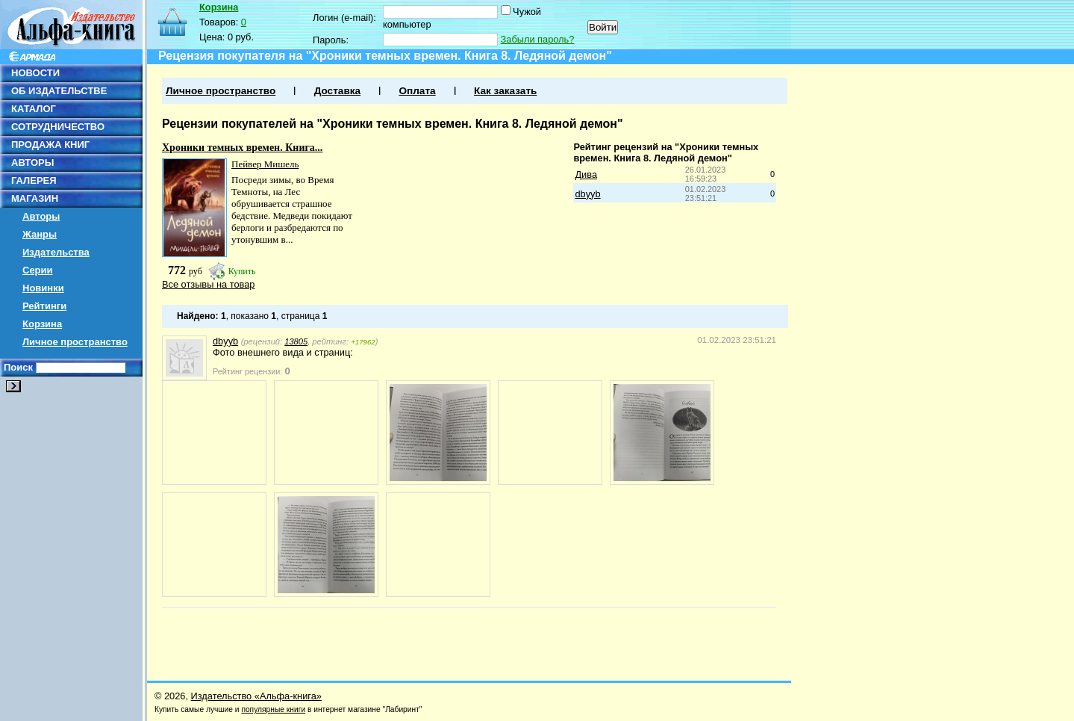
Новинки (43, 288)
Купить (242, 271)
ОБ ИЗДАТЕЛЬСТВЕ (59, 90)
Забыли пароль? (538, 39)
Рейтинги (44, 306)
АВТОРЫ (32, 162)
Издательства (56, 252)
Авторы (41, 216)
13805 (295, 341)
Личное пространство (75, 341)
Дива (586, 174)
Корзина (42, 323)
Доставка (337, 90)
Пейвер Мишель (265, 164)
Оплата (417, 90)
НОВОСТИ (35, 72)
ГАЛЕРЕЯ (34, 180)
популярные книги (273, 709)
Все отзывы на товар (208, 284)
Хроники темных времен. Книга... (242, 147)
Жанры (39, 234)
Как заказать (505, 90)
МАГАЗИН (34, 198)
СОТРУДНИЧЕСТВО (57, 126)
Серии (37, 270)
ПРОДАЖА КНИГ (50, 144)
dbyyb (587, 193)
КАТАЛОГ (33, 108)
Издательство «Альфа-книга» (256, 696)
